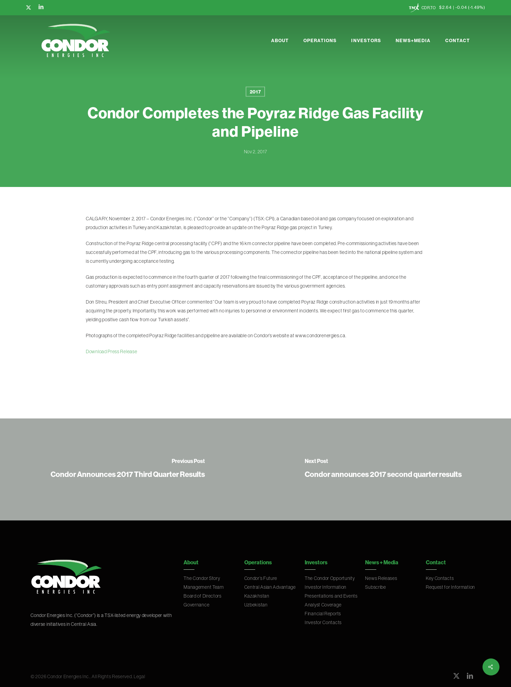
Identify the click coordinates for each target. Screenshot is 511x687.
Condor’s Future (261, 578)
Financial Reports (323, 614)
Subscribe (375, 587)
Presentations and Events (331, 596)
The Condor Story (202, 578)
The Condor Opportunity (330, 578)
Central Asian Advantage (270, 587)
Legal (139, 676)
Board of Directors (203, 596)
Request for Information (450, 587)
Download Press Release (111, 351)
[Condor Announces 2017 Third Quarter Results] (127, 469)
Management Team (204, 587)
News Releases (381, 578)
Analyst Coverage (323, 605)
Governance (196, 605)
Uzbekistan (256, 605)
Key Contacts (440, 578)
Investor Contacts (323, 622)
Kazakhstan (256, 596)
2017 (255, 92)
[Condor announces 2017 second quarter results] (383, 469)
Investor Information (325, 587)
